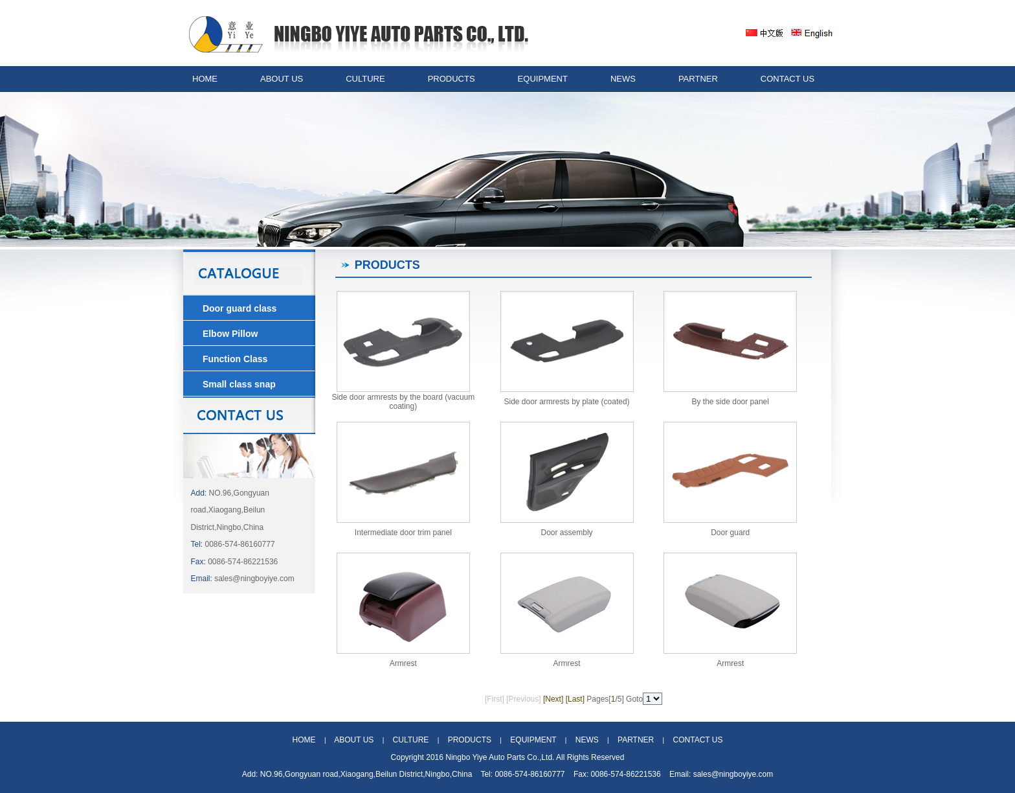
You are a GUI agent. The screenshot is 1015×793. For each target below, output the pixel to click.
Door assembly (567, 532)
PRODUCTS (451, 79)
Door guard (730, 532)
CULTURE (365, 79)
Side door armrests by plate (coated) (566, 401)
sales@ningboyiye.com (254, 578)
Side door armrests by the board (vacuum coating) (402, 402)
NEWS (623, 79)
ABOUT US (281, 79)
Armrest (403, 663)
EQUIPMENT (543, 79)
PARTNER (698, 79)
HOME (205, 79)
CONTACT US (787, 79)
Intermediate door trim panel (403, 532)
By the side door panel (730, 401)
